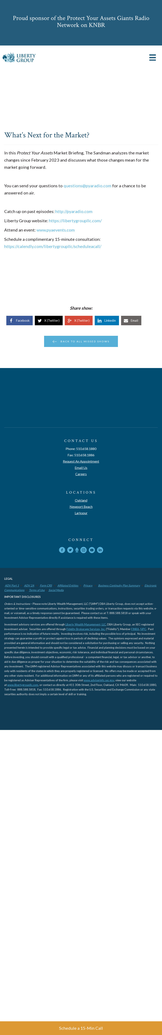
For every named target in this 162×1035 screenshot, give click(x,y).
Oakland (81, 500)
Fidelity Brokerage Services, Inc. (85, 629)
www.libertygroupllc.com (22, 685)
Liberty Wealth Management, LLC (85, 624)
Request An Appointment (81, 461)
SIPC (143, 629)
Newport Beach (81, 507)
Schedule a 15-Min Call (81, 1028)
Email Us (81, 468)
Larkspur (81, 513)
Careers (81, 474)
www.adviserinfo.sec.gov (99, 680)
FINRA (135, 629)
